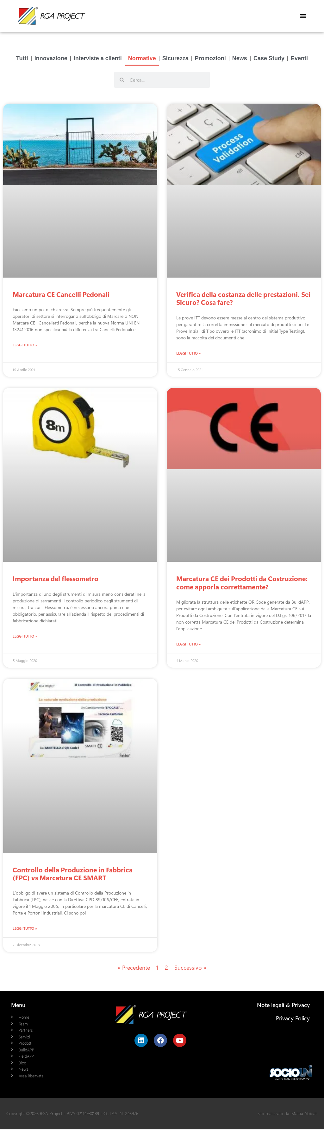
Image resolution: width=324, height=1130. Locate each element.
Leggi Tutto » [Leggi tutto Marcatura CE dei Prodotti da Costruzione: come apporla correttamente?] (188, 644)
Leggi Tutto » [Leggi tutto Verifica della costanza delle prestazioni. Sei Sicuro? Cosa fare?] (188, 353)
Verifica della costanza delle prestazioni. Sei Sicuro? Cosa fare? (243, 297)
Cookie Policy (293, 1032)
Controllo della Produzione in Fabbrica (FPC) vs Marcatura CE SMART (73, 873)
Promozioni (210, 58)
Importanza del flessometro (55, 578)
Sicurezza (175, 58)
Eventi (299, 58)
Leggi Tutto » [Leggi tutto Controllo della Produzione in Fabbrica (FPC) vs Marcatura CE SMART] (25, 928)
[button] (303, 16)
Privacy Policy (293, 1019)
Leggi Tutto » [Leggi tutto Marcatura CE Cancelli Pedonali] (25, 344)
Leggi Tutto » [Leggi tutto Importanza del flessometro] (25, 636)
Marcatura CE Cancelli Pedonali (61, 293)
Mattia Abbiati (304, 1114)
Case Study (268, 58)
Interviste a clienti (98, 58)
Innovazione (50, 58)
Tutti (22, 58)
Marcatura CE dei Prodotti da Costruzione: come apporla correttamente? (242, 582)
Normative (142, 58)
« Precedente (134, 968)
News (239, 58)
